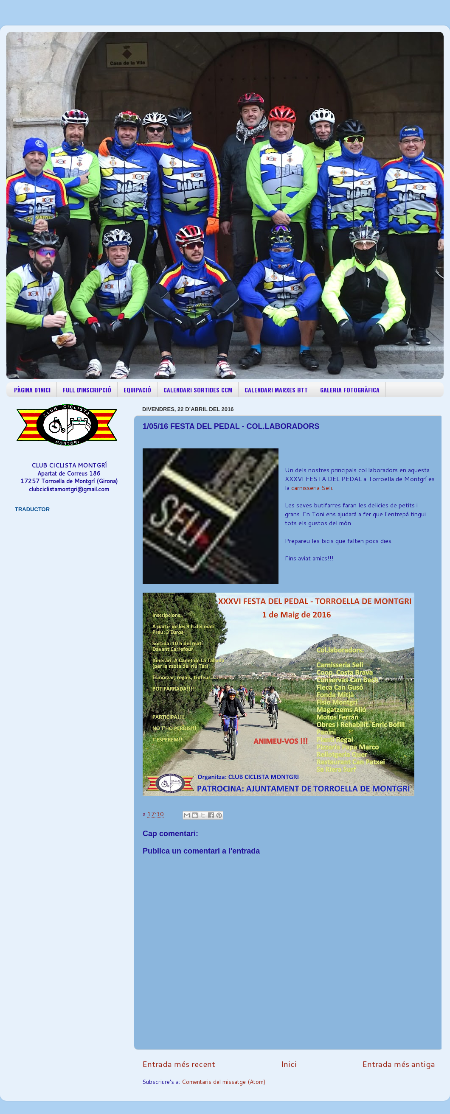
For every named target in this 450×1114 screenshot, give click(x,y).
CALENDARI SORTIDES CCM (197, 389)
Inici (289, 1063)
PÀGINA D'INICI (32, 389)
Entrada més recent (178, 1063)
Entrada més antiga (398, 1063)
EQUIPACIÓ (137, 389)
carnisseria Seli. (311, 487)
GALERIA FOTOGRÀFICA (350, 389)
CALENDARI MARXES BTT (276, 389)
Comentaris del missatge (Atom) (223, 1082)
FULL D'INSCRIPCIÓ (87, 389)
